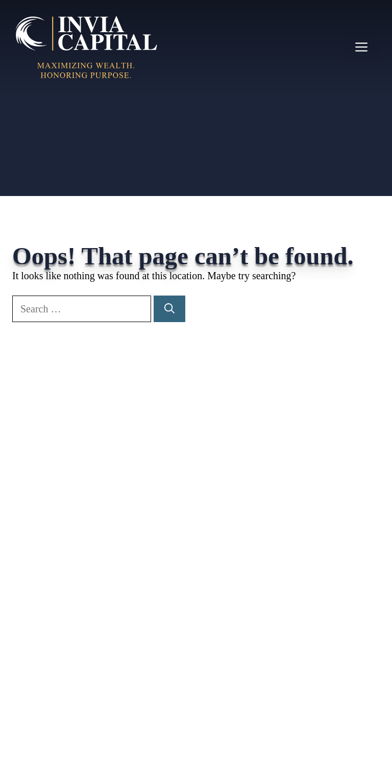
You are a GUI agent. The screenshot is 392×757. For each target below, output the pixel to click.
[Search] (169, 309)
